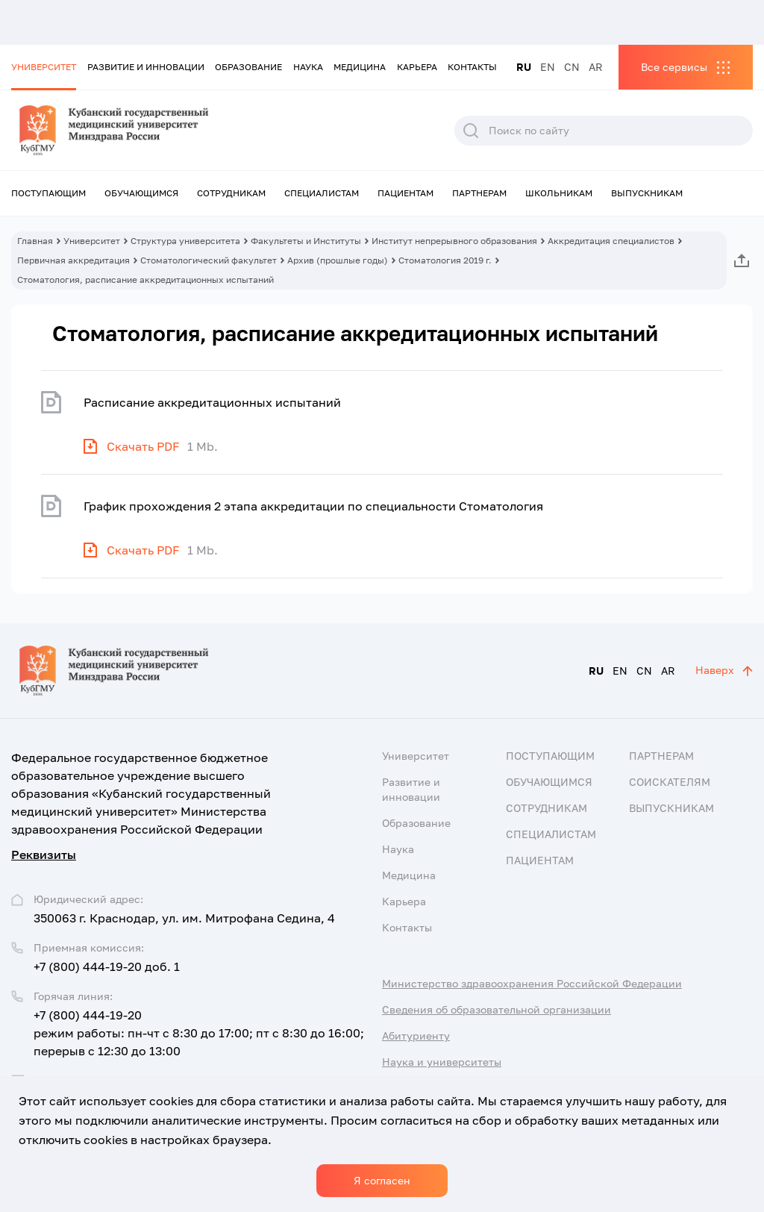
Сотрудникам (231, 193)
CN (572, 66)
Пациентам (405, 193)
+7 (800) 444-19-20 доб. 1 (107, 966)
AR (596, 66)
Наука (308, 66)
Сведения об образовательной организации (496, 1009)
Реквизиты (43, 854)
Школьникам (558, 193)
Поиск (470, 131)
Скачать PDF (143, 446)
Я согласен (382, 1180)
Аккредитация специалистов (611, 240)
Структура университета (185, 240)
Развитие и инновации (145, 66)
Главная (35, 240)
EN (547, 66)
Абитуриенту (416, 1035)
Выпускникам (647, 193)
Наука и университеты (441, 1061)
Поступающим (48, 193)
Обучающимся (141, 193)
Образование (248, 66)
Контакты (472, 66)
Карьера (417, 66)
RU (523, 66)
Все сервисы (674, 66)
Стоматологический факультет (208, 260)
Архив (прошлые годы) (337, 260)
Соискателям (669, 781)
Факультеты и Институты (306, 240)
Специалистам (321, 193)
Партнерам (479, 193)
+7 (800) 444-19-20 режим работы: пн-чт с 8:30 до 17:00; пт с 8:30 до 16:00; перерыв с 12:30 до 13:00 (199, 1033)
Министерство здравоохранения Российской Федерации (532, 983)
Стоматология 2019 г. (445, 260)
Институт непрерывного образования (454, 240)
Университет (43, 66)
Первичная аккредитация (73, 260)
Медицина (360, 66)
